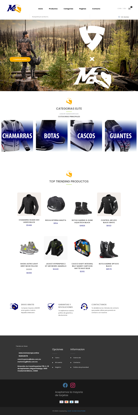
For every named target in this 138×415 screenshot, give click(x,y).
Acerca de (75, 358)
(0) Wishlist (123, 17)
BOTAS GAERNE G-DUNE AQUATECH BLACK (82, 342)
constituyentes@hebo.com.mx (29, 359)
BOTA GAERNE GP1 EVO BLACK (109, 386)
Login (119, 8)
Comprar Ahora (20, 59)
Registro (56, 367)
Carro (55, 358)
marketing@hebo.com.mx (28, 362)
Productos (53, 9)
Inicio (40, 9)
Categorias (68, 9)
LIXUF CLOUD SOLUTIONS (76, 411)
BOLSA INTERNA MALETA (55, 341)
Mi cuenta (57, 362)
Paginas (82, 9)
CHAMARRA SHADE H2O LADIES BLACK (29, 342)
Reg (125, 8)
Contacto (96, 9)
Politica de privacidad (79, 367)
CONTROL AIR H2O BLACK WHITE (109, 342)
